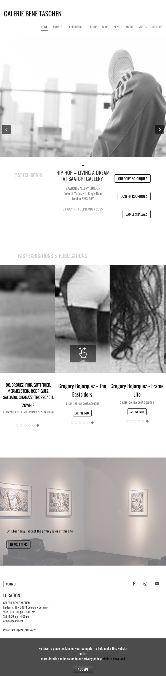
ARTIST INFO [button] (82, 413)
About (129, 26)
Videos (143, 26)
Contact (157, 26)
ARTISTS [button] (138, 173)
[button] (83, 165)
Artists (57, 26)
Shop (93, 26)
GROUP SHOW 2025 (83, 172)
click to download (113, 658)
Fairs (105, 26)
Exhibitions (75, 26)
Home (44, 26)
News (117, 26)
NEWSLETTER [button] (18, 544)
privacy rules (50, 531)
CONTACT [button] (11, 584)
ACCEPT (83, 669)
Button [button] (83, 91)
